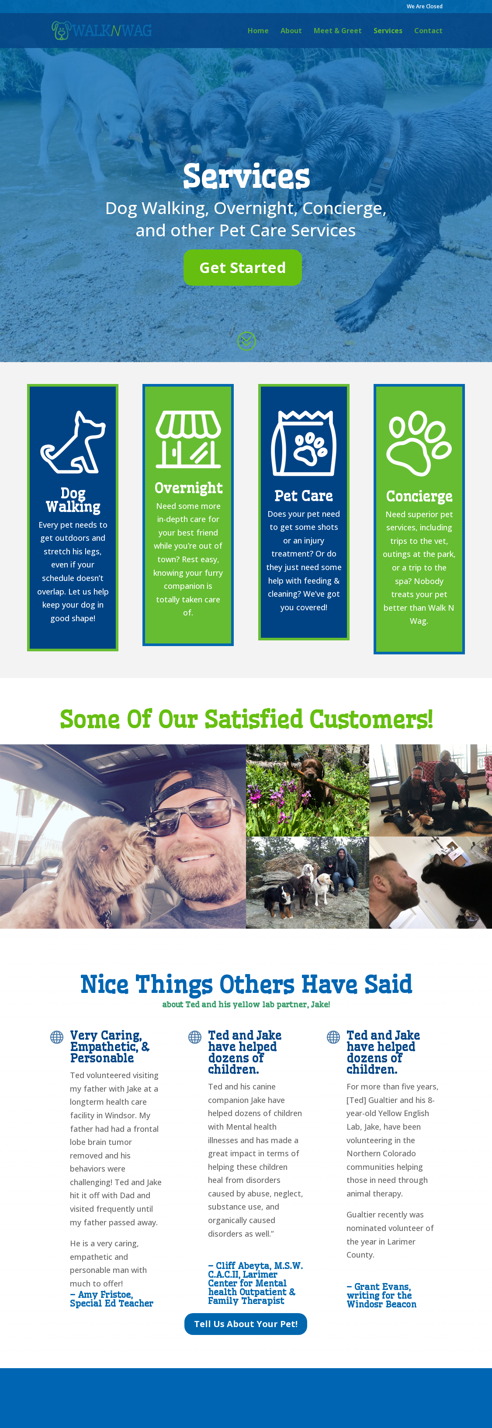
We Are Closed (425, 7)
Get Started (242, 267)
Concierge (419, 496)
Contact (428, 31)
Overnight (188, 488)
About (291, 31)
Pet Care (303, 496)
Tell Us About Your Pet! (246, 1324)
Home (258, 31)
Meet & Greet (338, 31)
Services (388, 31)
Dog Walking (72, 500)
